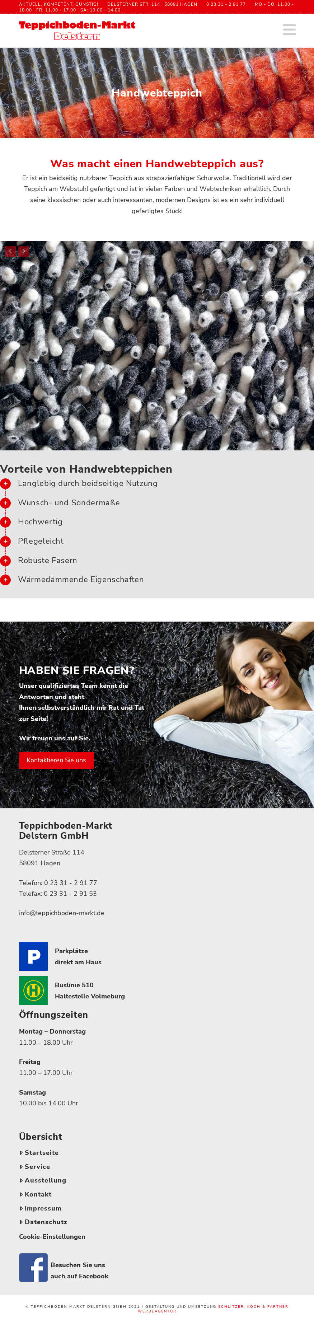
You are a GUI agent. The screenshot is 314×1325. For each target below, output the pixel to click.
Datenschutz (43, 1222)
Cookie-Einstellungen (52, 1236)
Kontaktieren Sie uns (56, 760)
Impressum (40, 1208)
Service (34, 1166)
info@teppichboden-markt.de (61, 913)
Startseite (39, 1152)
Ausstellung (42, 1180)
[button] (289, 30)
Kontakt (35, 1194)
